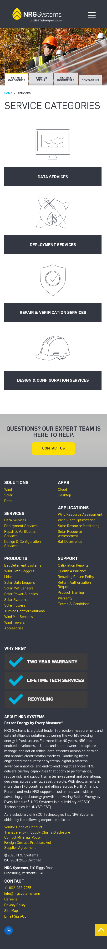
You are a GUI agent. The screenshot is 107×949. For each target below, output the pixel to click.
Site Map (11, 911)
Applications (73, 507)
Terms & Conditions (74, 604)
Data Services (15, 520)
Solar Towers (14, 605)
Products (15, 558)
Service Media (41, 79)
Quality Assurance (72, 571)
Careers (10, 899)
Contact (14, 881)
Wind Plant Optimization (77, 520)
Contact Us (90, 80)
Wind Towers (14, 622)
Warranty (65, 598)
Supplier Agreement (20, 847)
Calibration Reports (73, 565)
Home (8, 93)
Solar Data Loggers (19, 582)
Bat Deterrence (70, 541)
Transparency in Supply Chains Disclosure (37, 832)
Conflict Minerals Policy (22, 837)
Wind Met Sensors (18, 617)
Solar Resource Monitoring (78, 526)
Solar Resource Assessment (70, 533)
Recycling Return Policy (76, 577)
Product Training (71, 592)
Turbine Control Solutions (24, 611)
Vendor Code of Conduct (23, 827)
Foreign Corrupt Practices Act (27, 842)
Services (14, 513)
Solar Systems (16, 600)
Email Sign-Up (15, 916)
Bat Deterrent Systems (22, 565)
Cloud (62, 489)
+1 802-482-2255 (17, 888)
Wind (8, 489)
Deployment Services (21, 526)
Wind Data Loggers (19, 571)
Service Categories (16, 79)
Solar (8, 495)
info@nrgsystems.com (22, 893)
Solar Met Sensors (19, 588)
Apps (63, 482)
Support (68, 558)
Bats (8, 501)
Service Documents (65, 79)
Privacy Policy (14, 905)
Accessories (14, 628)
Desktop (64, 495)
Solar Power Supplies (21, 594)
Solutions (16, 482)
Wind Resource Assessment (80, 514)
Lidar (8, 577)
